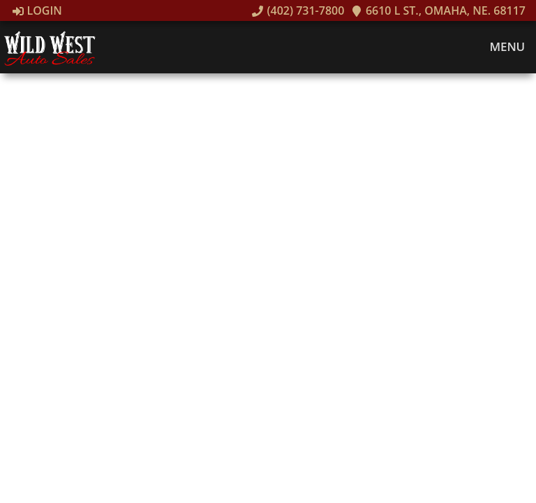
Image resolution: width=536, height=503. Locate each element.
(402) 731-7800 (298, 10)
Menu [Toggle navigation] (500, 46)
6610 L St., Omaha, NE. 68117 (438, 10)
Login (37, 10)
